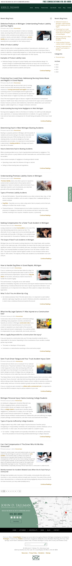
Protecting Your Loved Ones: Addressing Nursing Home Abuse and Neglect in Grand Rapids (63, 31)
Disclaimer (41, 553)
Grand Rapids (17, 537)
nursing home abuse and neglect (17, 89)
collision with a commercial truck (32, 386)
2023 (56, 64)
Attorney (37, 7)
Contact (69, 7)
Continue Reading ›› (45, 70)
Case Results (53, 7)
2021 (56, 69)
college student (9, 409)
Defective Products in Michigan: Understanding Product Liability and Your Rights (63, 24)
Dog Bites (5, 203)
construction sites (25, 323)
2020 (56, 72)
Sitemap (48, 553)
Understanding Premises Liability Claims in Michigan (63, 43)
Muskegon (6, 539)
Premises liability (5, 181)
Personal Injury (17, 28)
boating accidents (15, 143)
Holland (20, 539)
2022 (56, 67)
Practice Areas (44, 7)
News (59, 7)
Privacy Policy (33, 553)
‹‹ (1, 491)
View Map (16, 521)
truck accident (21, 228)
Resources (25, 553)
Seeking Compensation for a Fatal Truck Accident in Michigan (63, 48)
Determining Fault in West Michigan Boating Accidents (63, 38)
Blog (64, 7)
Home (31, 7)
